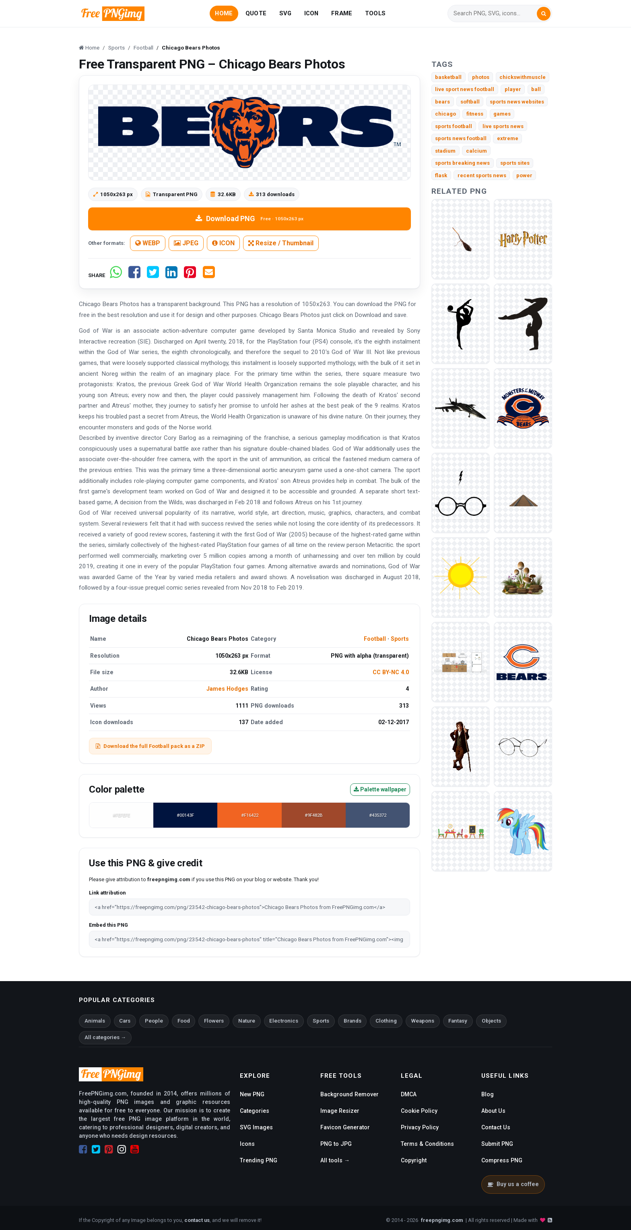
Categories (254, 1111)
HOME (224, 13)
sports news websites (517, 102)
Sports (400, 639)
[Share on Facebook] (134, 275)
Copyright (414, 1160)
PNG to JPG (336, 1144)
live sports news (503, 126)
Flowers (214, 1021)
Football (375, 639)
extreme (507, 138)
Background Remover (349, 1094)
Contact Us (495, 1127)
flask (441, 175)
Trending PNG (258, 1160)
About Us (493, 1111)
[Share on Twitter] (153, 275)
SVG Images (256, 1127)
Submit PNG (497, 1144)
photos (480, 77)
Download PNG (249, 218)
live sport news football (464, 89)
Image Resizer (339, 1111)
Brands (352, 1021)
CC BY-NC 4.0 (391, 672)
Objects (491, 1021)
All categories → (105, 1037)
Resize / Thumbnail (280, 243)
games (502, 114)
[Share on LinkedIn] (171, 275)
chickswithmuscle (522, 77)
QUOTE (255, 13)
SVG (285, 13)
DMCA (409, 1094)
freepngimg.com (442, 1220)
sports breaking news (462, 163)
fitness (474, 114)
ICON (311, 13)
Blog (487, 1094)
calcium (476, 151)
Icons (247, 1144)
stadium (445, 151)
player (513, 89)
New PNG (252, 1094)
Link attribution (107, 893)
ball (536, 89)
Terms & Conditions (427, 1144)
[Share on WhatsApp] (116, 275)
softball (470, 102)
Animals (95, 1021)
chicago (445, 114)
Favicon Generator (345, 1127)
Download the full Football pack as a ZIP (150, 746)
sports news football (461, 138)
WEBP (147, 243)
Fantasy (457, 1021)
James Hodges (227, 688)
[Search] (495, 13)
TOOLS (375, 13)
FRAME (341, 13)
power (524, 175)
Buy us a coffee (512, 1184)
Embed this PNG (108, 925)
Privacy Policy (420, 1127)
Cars (124, 1021)
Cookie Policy (419, 1111)
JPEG (186, 243)
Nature (246, 1021)
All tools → (335, 1160)
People (154, 1021)
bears (442, 102)
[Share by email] (209, 275)
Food (183, 1021)
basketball (448, 77)
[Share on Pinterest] (190, 275)
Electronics (283, 1021)
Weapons (422, 1021)
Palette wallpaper (380, 789)
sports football (453, 126)
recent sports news (482, 175)
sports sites (515, 163)
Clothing (386, 1021)
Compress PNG (501, 1160)
